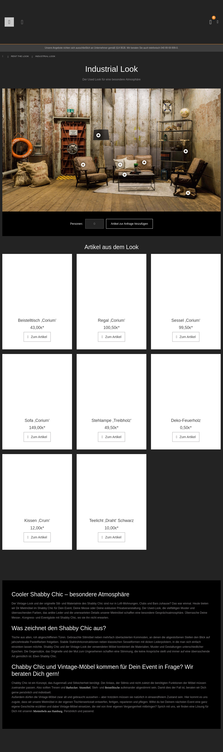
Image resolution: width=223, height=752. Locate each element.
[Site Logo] (111, 22)
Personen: (76, 223)
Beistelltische (112, 687)
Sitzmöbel (85, 687)
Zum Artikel (39, 337)
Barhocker (72, 687)
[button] (9, 22)
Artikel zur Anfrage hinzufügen (129, 223)
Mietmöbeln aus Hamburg (47, 711)
